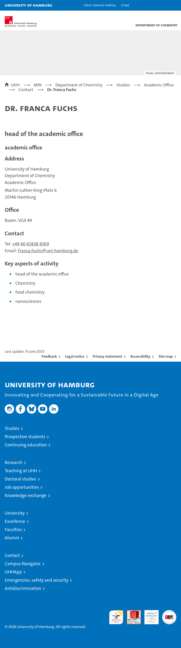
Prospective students (25, 437)
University (15, 513)
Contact (12, 555)
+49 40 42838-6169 (30, 244)
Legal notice (74, 356)
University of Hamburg (28, 5)
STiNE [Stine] (125, 5)
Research (13, 462)
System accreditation (169, 615)
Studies (12, 428)
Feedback (49, 356)
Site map (166, 356)
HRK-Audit (148, 615)
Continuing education (26, 445)
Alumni (12, 538)
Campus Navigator (23, 564)
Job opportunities (22, 487)
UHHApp (13, 572)
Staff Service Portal (100, 5)
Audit (131, 612)
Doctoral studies (20, 479)
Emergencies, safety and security (36, 580)
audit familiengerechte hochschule (116, 617)
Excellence (15, 521)
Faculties (13, 529)
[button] (163, 5)
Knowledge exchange (25, 495)
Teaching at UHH (21, 471)
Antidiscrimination (23, 588)
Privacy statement (107, 356)
